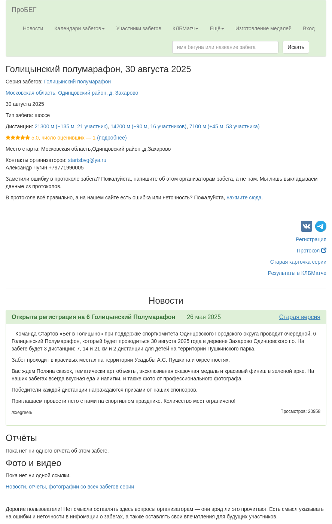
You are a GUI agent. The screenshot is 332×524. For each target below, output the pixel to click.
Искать (295, 47)
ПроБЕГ (24, 9)
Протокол (311, 251)
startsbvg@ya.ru (87, 160)
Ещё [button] (217, 28)
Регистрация (311, 239)
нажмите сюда (243, 197)
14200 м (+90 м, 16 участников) (148, 126)
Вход (309, 28)
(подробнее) (112, 138)
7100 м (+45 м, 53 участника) (224, 126)
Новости (33, 28)
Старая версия (299, 317)
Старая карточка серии (298, 262)
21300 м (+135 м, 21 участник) (71, 126)
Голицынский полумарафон (77, 82)
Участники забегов (138, 28)
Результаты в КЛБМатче (297, 273)
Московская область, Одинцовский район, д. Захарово (72, 93)
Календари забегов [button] (79, 28)
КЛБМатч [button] (186, 28)
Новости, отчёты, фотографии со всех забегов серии (70, 487)
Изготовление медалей (263, 28)
